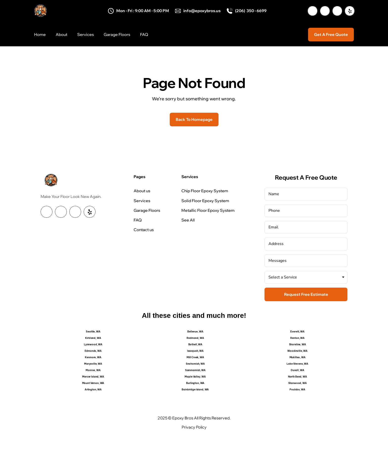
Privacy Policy (194, 427)
